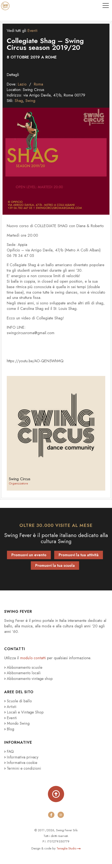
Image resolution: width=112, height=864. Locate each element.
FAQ (9, 750)
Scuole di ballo (18, 700)
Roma (38, 84)
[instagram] (61, 813)
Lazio (22, 84)
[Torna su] (56, 792)
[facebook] (51, 813)
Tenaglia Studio (68, 846)
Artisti (10, 705)
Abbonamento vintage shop (28, 678)
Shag (19, 100)
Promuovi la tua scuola (55, 565)
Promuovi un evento (28, 554)
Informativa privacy (20, 755)
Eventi (32, 30)
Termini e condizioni (22, 766)
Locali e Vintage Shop (25, 711)
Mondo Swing (18, 722)
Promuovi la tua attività (79, 554)
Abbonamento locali (22, 672)
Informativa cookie (20, 761)
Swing (30, 100)
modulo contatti (33, 657)
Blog (9, 727)
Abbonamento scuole (23, 667)
